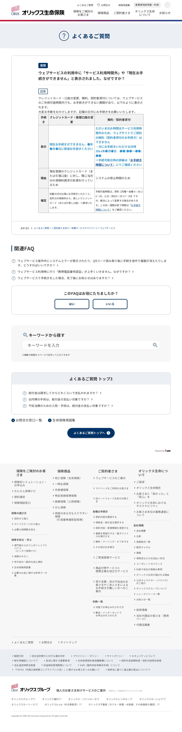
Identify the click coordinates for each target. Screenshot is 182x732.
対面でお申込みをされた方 (110, 615)
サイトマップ (68, 650)
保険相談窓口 (22, 511)
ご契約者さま (121, 15)
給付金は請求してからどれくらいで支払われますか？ (63, 401)
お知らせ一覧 (143, 607)
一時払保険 (62, 492)
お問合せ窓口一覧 (29, 428)
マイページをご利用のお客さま (112, 496)
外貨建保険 (62, 498)
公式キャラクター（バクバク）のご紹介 (152, 590)
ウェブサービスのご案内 (110, 486)
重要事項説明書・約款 (147, 4)
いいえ (110, 312)
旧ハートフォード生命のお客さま (112, 508)
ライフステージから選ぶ (27, 532)
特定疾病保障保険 (66, 503)
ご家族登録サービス (108, 565)
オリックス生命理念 (148, 496)
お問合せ (105, 5)
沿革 (138, 544)
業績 (138, 561)
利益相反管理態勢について (58, 673)
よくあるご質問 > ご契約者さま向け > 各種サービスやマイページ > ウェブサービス (74, 236)
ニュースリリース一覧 (148, 602)
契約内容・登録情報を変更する (112, 536)
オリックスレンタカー (118, 707)
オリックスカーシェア (151, 707)
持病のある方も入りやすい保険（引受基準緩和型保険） (71, 524)
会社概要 (141, 539)
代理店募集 (143, 633)
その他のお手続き (105, 555)
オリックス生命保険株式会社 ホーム (29, 24)
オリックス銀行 (50, 707)
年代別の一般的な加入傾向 (28, 570)
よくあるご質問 (85, 5)
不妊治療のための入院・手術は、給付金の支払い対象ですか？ (69, 414)
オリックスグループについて (151, 596)
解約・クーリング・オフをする (112, 549)
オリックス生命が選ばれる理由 (152, 583)
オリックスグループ (22, 707)
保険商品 (103, 15)
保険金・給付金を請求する (110, 530)
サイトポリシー (115, 664)
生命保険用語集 (63, 428)
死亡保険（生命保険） (68, 486)
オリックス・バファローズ (82, 707)
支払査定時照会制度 (24, 673)
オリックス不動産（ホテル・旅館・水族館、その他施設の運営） (123, 712)
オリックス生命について (145, 14)
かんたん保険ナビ (25, 499)
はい (72, 312)
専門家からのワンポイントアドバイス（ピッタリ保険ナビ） (30, 556)
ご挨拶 (140, 490)
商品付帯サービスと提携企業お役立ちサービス (112, 577)
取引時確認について (24, 668)
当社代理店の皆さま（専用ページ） (152, 625)
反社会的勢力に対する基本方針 (48, 664)
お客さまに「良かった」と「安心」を (152, 503)
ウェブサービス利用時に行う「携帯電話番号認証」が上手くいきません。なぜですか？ (74, 280)
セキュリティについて (143, 664)
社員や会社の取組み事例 (149, 577)
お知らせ (165, 15)
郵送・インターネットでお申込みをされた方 (109, 622)
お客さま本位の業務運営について (152, 521)
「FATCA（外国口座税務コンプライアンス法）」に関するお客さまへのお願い (55, 677)
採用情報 (141, 618)
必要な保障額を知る (24, 537)
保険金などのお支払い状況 (150, 566)
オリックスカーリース (23, 712)
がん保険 (60, 515)
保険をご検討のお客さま (83, 14)
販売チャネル (143, 555)
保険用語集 (124, 5)
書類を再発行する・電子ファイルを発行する (112, 543)
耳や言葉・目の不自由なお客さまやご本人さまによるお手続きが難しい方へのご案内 (112, 594)
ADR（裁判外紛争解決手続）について (100, 673)
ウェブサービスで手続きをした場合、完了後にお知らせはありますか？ (64, 286)
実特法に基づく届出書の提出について (128, 677)
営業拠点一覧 (143, 550)
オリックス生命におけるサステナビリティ (151, 512)
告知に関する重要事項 (58, 668)
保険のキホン (21, 564)
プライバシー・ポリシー (86, 664)
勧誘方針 (19, 664)
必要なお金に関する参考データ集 (30, 582)
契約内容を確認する (106, 525)
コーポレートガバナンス (149, 572)
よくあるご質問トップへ (89, 441)
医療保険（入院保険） (68, 509)
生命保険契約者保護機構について (95, 668)
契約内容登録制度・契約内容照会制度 (141, 668)
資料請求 (19, 505)
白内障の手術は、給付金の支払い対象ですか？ (59, 407)
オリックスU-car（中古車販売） (62, 712)
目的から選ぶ (21, 526)
